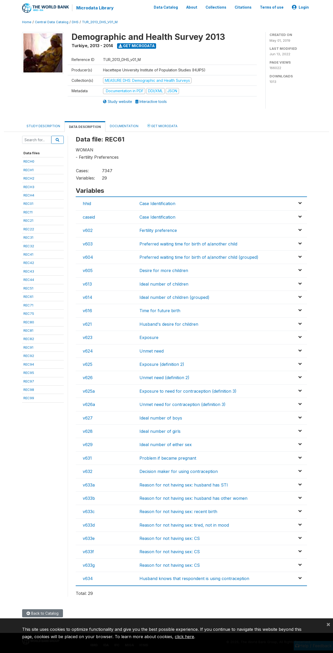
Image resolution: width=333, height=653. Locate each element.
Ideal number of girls (160, 431)
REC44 (28, 280)
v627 (88, 418)
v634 (88, 578)
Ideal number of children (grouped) (174, 297)
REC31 (28, 237)
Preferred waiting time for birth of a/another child (188, 244)
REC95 (28, 373)
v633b (89, 498)
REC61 (28, 296)
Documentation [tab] (124, 126)
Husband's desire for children (168, 324)
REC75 (28, 313)
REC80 (28, 322)
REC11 (28, 212)
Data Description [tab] (85, 127)
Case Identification (157, 203)
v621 (87, 324)
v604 (88, 257)
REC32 (28, 246)
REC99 (28, 398)
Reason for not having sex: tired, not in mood (184, 525)
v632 (87, 471)
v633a (89, 485)
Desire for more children (163, 270)
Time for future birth (159, 310)
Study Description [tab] (43, 126)
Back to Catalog (43, 613)
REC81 (28, 330)
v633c (89, 511)
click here (184, 636)
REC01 (28, 203)
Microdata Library (95, 7)
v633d (89, 525)
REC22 (28, 229)
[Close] (328, 624)
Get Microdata (137, 46)
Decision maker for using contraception (178, 471)
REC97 (28, 381)
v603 (88, 244)
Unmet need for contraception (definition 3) (182, 404)
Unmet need (151, 351)
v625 (87, 364)
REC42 (28, 263)
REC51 (28, 288)
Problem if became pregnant (167, 458)
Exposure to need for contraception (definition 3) (187, 391)
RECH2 (28, 178)
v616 (87, 310)
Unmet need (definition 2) (164, 377)
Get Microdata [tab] (162, 126)
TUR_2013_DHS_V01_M (100, 22)
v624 (88, 351)
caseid (89, 217)
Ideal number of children (163, 284)
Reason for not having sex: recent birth (178, 511)
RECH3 (28, 187)
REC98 (28, 389)
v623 (87, 337)
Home (26, 22)
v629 (88, 444)
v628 (88, 431)
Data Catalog (166, 7)
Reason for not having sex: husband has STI (183, 485)
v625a (89, 391)
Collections (216, 7)
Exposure (148, 337)
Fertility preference (158, 230)
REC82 (28, 339)
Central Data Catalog (51, 22)
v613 (87, 284)
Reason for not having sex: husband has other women (193, 498)
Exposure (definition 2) (161, 364)
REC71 (28, 305)
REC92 (28, 356)
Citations (243, 7)
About (191, 7)
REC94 (28, 364)
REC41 (28, 254)
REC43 (28, 271)
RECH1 (28, 170)
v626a (89, 404)
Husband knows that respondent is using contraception (194, 578)
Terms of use (272, 7)
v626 (88, 377)
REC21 (28, 220)
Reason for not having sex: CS (169, 538)
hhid (87, 203)
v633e (89, 538)
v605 (88, 270)
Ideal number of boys (160, 418)
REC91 (28, 347)
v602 (88, 230)
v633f (88, 551)
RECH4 (28, 195)
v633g (89, 565)
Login (300, 7)
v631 (87, 458)
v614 (87, 297)
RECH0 (28, 161)
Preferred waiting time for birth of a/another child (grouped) (198, 257)
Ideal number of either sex (165, 444)
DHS (75, 22)
